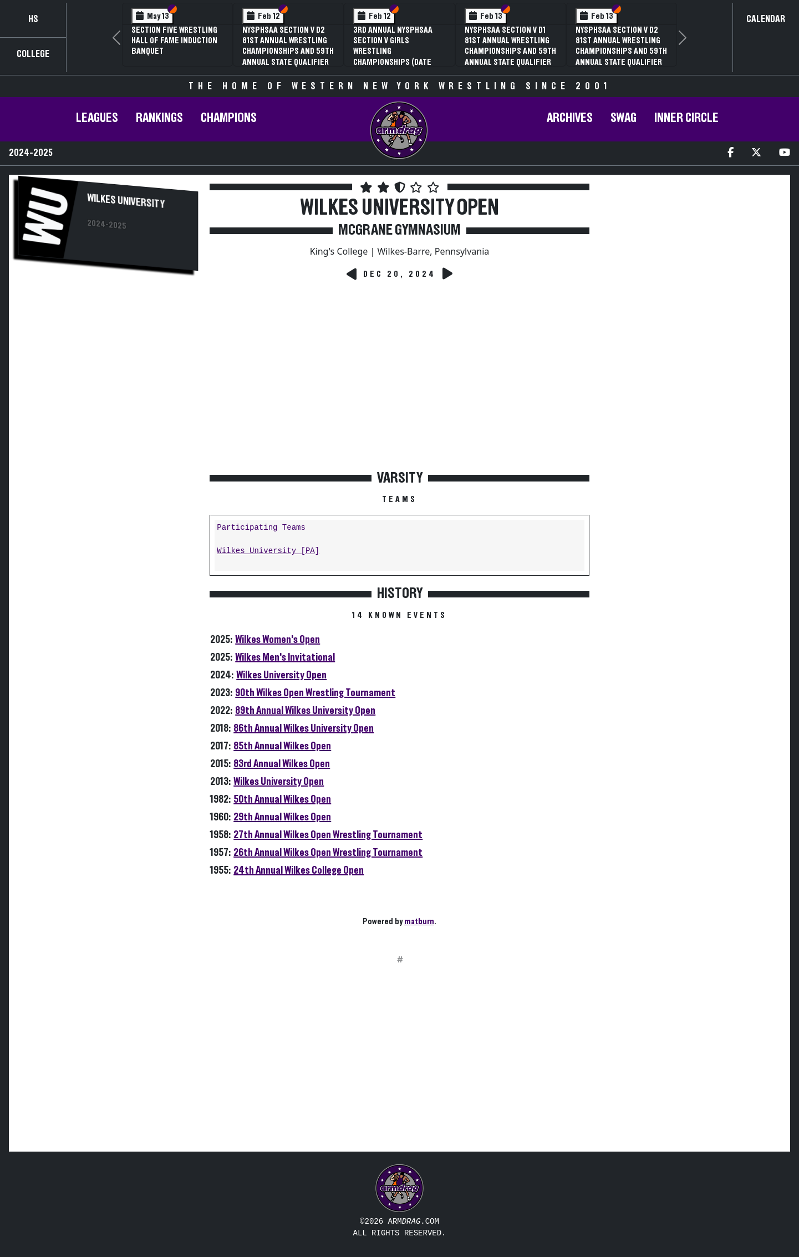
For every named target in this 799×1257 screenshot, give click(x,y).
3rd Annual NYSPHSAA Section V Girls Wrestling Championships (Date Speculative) (392, 51)
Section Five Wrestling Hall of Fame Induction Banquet (174, 40)
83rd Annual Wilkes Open (281, 763)
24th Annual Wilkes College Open (298, 870)
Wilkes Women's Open (277, 639)
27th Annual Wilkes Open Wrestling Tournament (328, 834)
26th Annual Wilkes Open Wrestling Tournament (328, 852)
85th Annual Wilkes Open (282, 746)
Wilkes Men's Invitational (285, 657)
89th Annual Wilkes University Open (305, 710)
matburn (419, 921)
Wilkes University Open (281, 675)
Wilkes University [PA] (268, 551)
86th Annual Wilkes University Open (303, 728)
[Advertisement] (108, 367)
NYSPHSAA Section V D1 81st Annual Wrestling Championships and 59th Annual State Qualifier (510, 46)
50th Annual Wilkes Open (282, 799)
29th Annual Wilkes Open (282, 817)
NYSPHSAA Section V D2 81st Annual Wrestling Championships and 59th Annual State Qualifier (288, 46)
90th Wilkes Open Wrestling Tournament (315, 692)
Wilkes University (125, 201)
